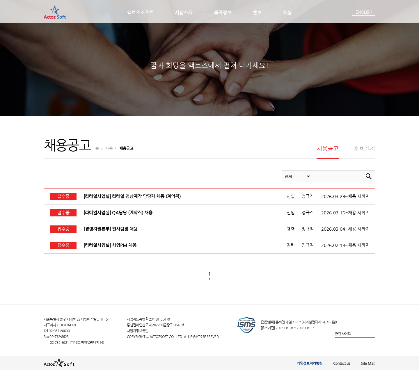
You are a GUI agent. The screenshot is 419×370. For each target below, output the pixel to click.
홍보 (257, 12)
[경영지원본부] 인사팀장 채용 (111, 229)
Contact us (341, 363)
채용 (287, 12)
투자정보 (222, 12)
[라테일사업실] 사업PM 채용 (110, 245)
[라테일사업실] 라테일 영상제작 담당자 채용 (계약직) (132, 196)
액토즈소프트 (140, 12)
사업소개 (183, 12)
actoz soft (55, 12)
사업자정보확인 (137, 330)
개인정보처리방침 (309, 363)
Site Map (368, 363)
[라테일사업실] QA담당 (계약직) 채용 (118, 212)
